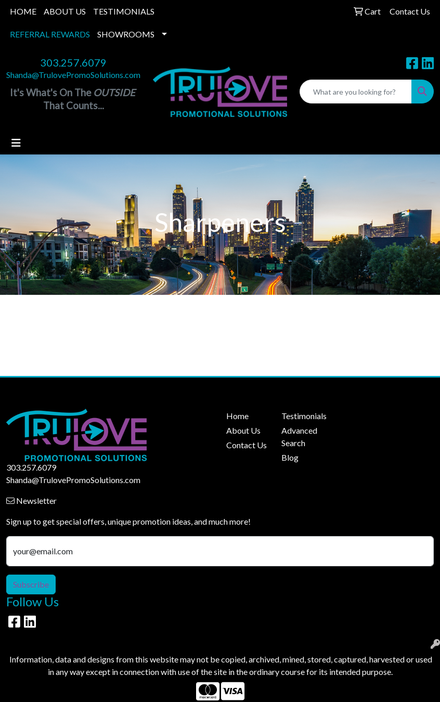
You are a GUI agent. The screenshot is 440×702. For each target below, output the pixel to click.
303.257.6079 (73, 62)
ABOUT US (65, 11)
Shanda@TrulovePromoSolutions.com (73, 75)
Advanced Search (299, 436)
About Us (243, 430)
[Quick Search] (356, 91)
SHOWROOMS (125, 34)
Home (237, 416)
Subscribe (31, 584)
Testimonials (302, 416)
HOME (23, 11)
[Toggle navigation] (16, 142)
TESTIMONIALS (123, 11)
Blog (290, 457)
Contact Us (246, 445)
